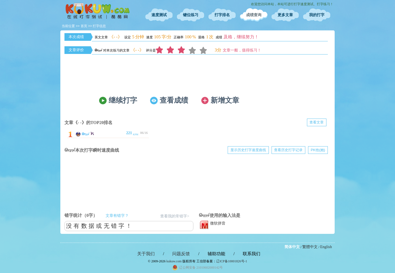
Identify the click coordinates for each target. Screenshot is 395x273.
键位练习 (190, 15)
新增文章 (225, 100)
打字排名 (222, 15)
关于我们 (146, 253)
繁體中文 (310, 247)
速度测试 (159, 15)
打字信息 (99, 26)
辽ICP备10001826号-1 (231, 261)
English (326, 247)
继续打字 (123, 100)
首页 (84, 26)
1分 (161, 50)
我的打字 (317, 15)
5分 (205, 50)
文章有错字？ (117, 216)
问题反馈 (181, 253)
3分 (183, 50)
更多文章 (285, 15)
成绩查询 (253, 15)
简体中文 (292, 247)
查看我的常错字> (174, 216)
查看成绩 (174, 100)
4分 (194, 50)
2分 (172, 50)
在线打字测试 (97, 11)
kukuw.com (174, 261)
